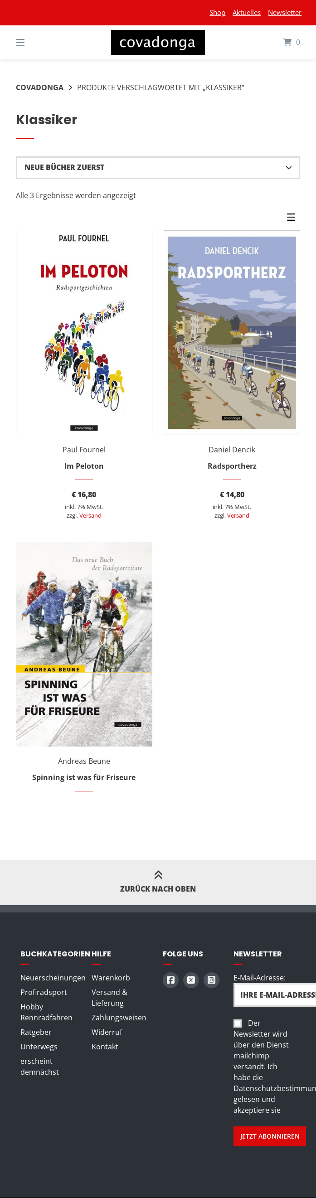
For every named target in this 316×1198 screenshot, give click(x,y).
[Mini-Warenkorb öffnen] (279, 42)
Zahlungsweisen (119, 1018)
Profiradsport (43, 992)
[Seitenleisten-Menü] (293, 219)
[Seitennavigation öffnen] (36, 42)
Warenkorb (111, 978)
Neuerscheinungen (53, 978)
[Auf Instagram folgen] (211, 980)
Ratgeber (36, 1032)
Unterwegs (39, 1047)
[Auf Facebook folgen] (171, 980)
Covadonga (39, 87)
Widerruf (107, 1032)
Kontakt (105, 1047)
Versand (90, 515)
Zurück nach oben (158, 882)
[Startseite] (158, 42)
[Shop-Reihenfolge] (158, 167)
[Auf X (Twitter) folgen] (191, 980)
